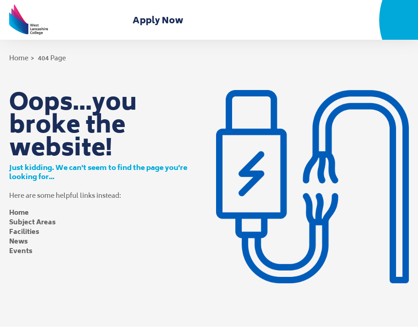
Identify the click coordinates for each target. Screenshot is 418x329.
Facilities (24, 231)
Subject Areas (32, 221)
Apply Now (159, 20)
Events (20, 250)
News (18, 241)
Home (18, 57)
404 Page (52, 57)
